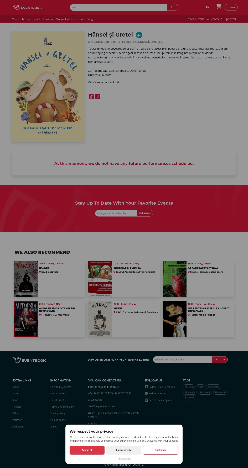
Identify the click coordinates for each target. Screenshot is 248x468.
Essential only (123, 450)
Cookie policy (124, 458)
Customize (160, 450)
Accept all (87, 450)
